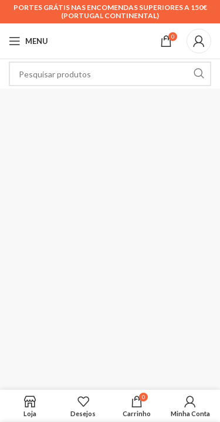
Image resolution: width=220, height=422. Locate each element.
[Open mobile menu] (28, 41)
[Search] (110, 74)
